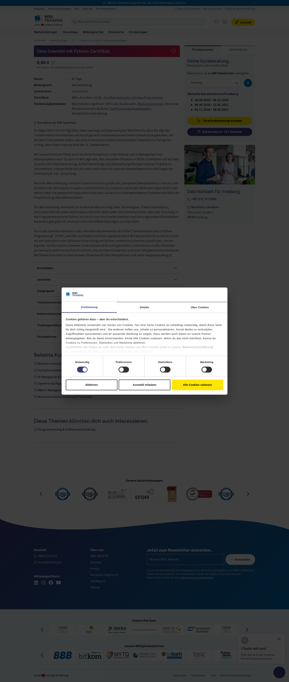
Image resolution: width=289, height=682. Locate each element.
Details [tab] (144, 307)
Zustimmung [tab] (89, 307)
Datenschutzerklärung (197, 347)
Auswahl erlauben (144, 384)
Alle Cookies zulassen (197, 384)
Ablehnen (91, 384)
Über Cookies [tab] (200, 307)
